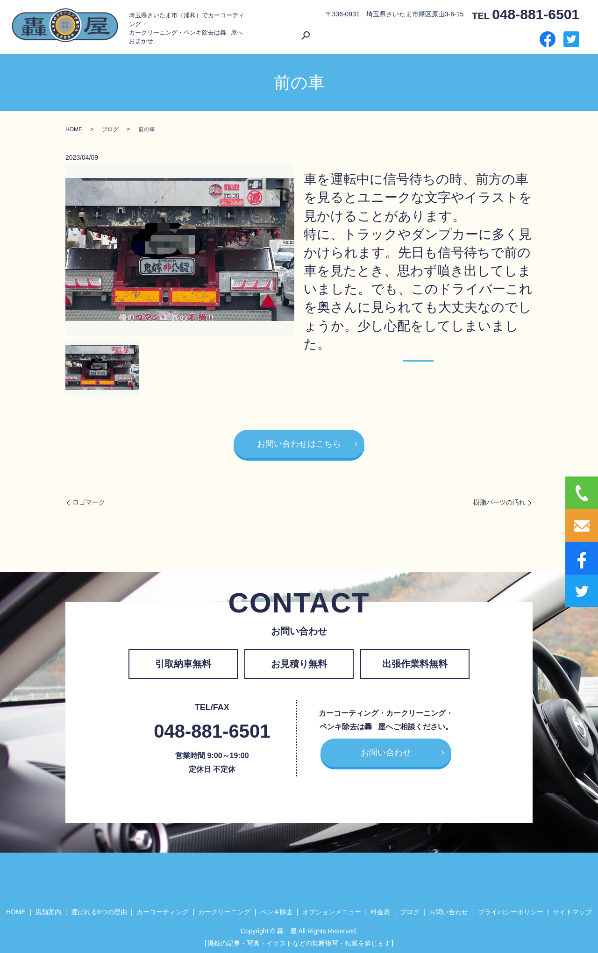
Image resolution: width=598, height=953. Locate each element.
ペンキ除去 (276, 909)
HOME (289, 36)
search (526, 37)
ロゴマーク (88, 499)
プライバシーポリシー (510, 909)
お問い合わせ (497, 36)
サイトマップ (572, 909)
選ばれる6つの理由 (361, 36)
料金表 (440, 36)
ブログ (463, 36)
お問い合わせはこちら (299, 441)
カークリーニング (224, 909)
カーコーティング (162, 909)
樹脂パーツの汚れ (499, 499)
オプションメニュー (331, 909)
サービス (405, 36)
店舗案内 (315, 36)
